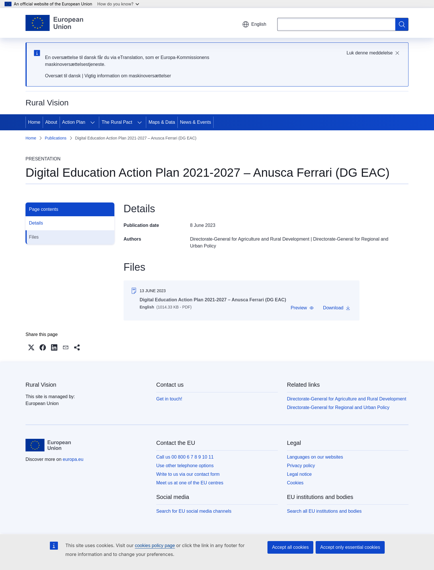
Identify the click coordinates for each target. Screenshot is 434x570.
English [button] (254, 24)
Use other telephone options (185, 465)
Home (34, 122)
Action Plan (73, 122)
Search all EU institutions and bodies (324, 511)
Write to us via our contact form (188, 474)
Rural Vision (41, 385)
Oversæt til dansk (63, 75)
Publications (56, 138)
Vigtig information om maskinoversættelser (128, 75)
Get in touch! (169, 398)
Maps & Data (161, 122)
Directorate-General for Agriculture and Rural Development (249, 239)
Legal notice (299, 474)
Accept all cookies (290, 547)
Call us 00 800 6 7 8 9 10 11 (185, 457)
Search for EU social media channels (193, 511)
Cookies (295, 482)
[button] (302, 308)
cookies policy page (155, 545)
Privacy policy (301, 465)
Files (34, 237)
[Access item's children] (92, 122)
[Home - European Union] (54, 23)
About (51, 122)
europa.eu (73, 459)
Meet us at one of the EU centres (189, 482)
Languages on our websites (315, 457)
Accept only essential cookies (350, 547)
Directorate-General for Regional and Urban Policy (338, 407)
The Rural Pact (116, 122)
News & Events (195, 122)
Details (36, 223)
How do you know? (118, 3)
